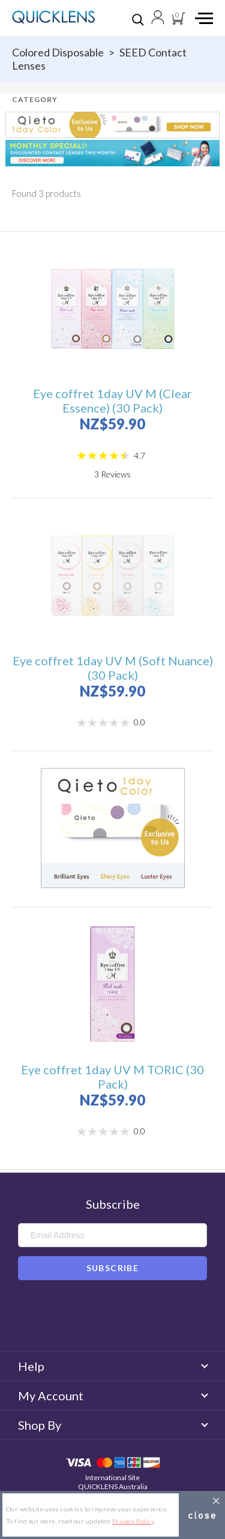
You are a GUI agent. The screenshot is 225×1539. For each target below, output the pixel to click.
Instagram (129, 1317)
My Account (112, 1395)
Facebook (95, 1317)
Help (112, 1366)
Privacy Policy (133, 1521)
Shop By (112, 1425)
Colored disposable (58, 52)
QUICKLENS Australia (113, 1486)
